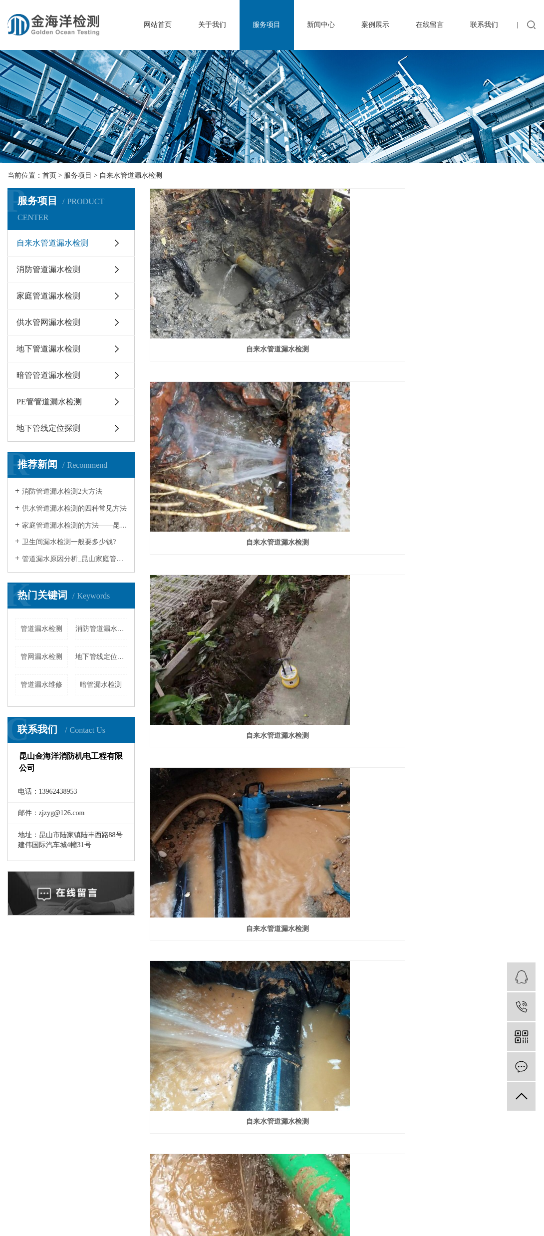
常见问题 (204, 1005)
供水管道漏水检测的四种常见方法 (74, 508)
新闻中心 (321, 24)
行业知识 (204, 991)
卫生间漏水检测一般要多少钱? (69, 542)
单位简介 (26, 991)
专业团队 (26, 1033)
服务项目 (266, 24)
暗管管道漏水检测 (48, 375)
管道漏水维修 (41, 684)
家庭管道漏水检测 (48, 296)
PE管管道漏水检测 (49, 401)
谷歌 (108, 1184)
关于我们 (212, 24)
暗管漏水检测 (101, 684)
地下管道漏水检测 (48, 348)
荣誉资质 (26, 1019)
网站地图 (21, 1184)
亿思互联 (186, 1184)
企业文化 (26, 1005)
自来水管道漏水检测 (130, 175)
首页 (49, 175)
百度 (88, 1184)
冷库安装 (69, 1141)
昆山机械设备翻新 (118, 1141)
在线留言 (430, 24)
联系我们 (484, 24)
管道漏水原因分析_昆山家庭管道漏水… (74, 559)
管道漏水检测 (41, 628)
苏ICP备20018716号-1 (298, 1172)
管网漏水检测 (41, 656)
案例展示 (375, 24)
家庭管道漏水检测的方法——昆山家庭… (74, 525)
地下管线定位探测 (48, 428)
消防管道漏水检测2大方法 (62, 491)
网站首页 (158, 24)
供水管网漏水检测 (48, 322)
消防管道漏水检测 (48, 269)
